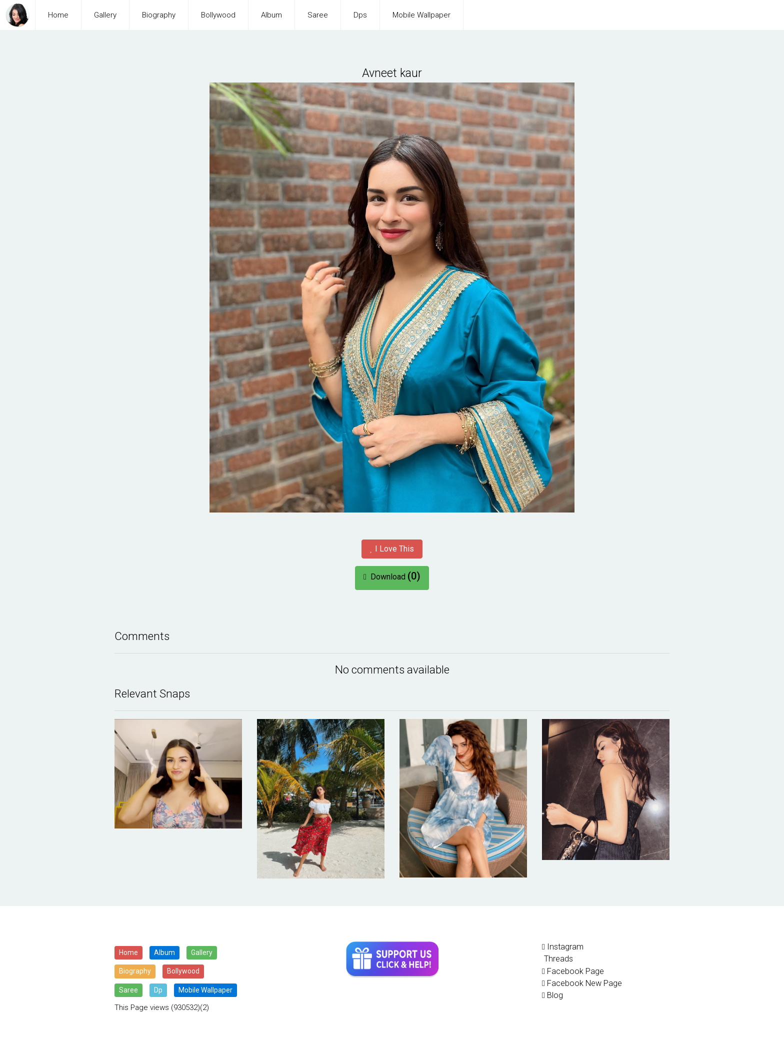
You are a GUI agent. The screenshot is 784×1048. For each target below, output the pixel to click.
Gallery (105, 15)
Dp (158, 990)
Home (58, 15)
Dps (360, 15)
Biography (159, 15)
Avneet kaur (392, 73)
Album (271, 15)
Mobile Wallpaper (421, 15)
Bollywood (218, 15)
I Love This (392, 548)
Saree (318, 15)
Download (392, 576)
